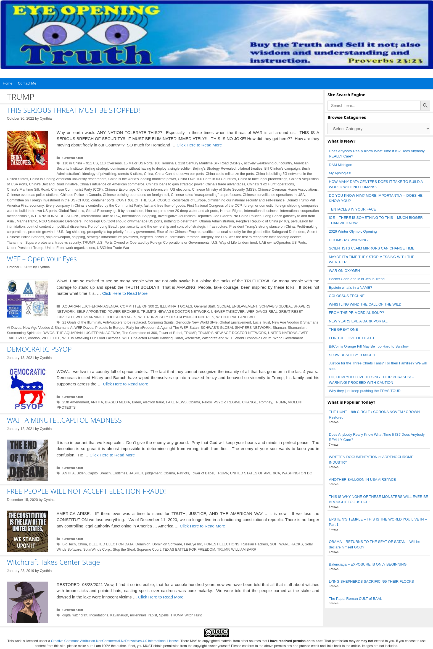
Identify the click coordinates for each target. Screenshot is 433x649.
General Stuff (72, 158)
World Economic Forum (253, 338)
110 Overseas (111, 163)
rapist (153, 615)
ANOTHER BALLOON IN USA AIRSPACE (362, 479)
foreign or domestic (258, 205)
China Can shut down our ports (179, 174)
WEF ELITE (51, 338)
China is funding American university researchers (68, 179)
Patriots (183, 473)
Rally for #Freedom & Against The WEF (157, 327)
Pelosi (207, 402)
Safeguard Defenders (288, 232)
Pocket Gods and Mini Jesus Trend (357, 279)
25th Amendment (75, 402)
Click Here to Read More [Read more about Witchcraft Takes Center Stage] (160, 597)
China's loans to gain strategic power (175, 184)
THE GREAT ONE (343, 329)
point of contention (41, 226)
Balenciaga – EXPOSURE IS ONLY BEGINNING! (368, 564)
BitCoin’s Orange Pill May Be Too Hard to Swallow (369, 346)
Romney (265, 402)
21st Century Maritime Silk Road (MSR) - (210, 163)
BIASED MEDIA (117, 402)
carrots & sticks (130, 174)
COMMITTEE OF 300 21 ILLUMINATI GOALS (156, 306)
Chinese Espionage (120, 189)
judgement (153, 473)
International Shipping (139, 216)
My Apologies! (340, 173)
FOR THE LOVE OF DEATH (351, 338)
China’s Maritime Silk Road (28, 189)
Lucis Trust (261, 322)
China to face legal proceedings (262, 179)
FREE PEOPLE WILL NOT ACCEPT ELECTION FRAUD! (86, 491)
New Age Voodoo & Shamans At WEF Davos (58, 327)
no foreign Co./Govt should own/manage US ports (123, 221)
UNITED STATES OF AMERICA (255, 473)
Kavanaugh (119, 615)
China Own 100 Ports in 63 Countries (207, 179)
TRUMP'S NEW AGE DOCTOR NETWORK (175, 311)
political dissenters (71, 226)
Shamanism (297, 327)
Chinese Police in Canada (80, 195)
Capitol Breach (99, 473)
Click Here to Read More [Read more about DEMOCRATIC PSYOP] (125, 384)
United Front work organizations (70, 248)
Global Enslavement (235, 322)
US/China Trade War (113, 248)
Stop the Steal (124, 549)
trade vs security (68, 242)
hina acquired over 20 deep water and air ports (181, 211)
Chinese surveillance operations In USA (274, 195)
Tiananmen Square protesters (30, 242)
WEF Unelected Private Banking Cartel (152, 338)
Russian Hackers (254, 544)
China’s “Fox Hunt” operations (270, 184)
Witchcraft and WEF (217, 338)
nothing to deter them (180, 221)
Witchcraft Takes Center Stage (53, 562)
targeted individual (154, 237)
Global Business (71, 211)
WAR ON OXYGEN (344, 271)
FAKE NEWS (176, 402)
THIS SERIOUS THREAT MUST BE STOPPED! (73, 110)
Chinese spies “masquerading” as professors (206, 195)
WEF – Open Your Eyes (42, 258)
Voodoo (34, 338)
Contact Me (27, 83)
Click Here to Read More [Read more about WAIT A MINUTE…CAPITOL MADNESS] (112, 455)
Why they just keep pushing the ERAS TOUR (365, 391)
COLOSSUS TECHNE (347, 296)
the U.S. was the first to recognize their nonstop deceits (258, 237)
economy (37, 205)
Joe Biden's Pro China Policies (237, 216)
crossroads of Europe (189, 200)
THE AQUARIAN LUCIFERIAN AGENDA (88, 333)
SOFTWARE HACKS (286, 544)
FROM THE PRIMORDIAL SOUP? (356, 313)
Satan (194, 327)
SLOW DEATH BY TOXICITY (352, 355)
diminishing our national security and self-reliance (246, 200)
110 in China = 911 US (80, 163)
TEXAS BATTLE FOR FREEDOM (189, 549)
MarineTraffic (27, 221)
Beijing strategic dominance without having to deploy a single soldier (138, 168)
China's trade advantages (225, 184)
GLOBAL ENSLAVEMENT (237, 306)
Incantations (98, 615)
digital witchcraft (75, 615)
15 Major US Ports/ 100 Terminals (150, 163)
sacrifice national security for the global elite (236, 232)
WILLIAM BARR (243, 549)
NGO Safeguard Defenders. (60, 221)
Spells (164, 615)
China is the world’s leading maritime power (142, 179)
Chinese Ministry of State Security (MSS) (224, 189)
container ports (102, 200)
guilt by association (128, 211)
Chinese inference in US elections (163, 189)
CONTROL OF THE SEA (136, 200)
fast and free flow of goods (164, 205)
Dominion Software (167, 544)
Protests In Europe (110, 327)
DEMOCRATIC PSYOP (39, 349)
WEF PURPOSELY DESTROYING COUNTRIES (176, 317)
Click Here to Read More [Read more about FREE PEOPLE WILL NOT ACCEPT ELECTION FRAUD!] (202, 526)
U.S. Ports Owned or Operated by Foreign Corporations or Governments (153, 242)
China (148, 174)
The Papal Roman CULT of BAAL (355, 599)
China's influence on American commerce (112, 184)
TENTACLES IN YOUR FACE (352, 209)
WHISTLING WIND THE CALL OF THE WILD (365, 304)
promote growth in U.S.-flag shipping (56, 232)
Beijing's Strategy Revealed (214, 168)
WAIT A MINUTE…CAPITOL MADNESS (64, 420)
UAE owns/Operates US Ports (282, 242)
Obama (194, 402)
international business (261, 211)
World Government (288, 338)
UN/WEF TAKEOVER (228, 311)
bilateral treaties (249, 168)
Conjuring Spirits (161, 322)
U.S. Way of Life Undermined (234, 242)
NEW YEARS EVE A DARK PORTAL (358, 321)
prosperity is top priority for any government (121, 232)
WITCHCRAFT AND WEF (236, 317)
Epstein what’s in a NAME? (350, 287)
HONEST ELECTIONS (221, 544)
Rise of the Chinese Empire (178, 232)
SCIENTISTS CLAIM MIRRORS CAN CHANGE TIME (371, 248)
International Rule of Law (100, 216)
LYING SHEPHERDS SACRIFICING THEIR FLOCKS (371, 581)
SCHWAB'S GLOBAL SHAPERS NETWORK (235, 327)
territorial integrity (200, 237)
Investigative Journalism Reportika (185, 216)
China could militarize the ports (230, 174)
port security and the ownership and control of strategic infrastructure (173, 226)
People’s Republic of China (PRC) (262, 221)
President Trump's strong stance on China (262, 226)
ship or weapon (58, 237)
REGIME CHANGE (242, 402)
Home (7, 83)
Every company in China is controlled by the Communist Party (94, 205)
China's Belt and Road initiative (53, 184)
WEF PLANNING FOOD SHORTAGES (106, 317)
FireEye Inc (193, 544)
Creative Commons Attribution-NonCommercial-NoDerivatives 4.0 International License (115, 641)
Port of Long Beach (103, 226)
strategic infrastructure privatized (112, 237)
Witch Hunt (193, 615)
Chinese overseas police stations (32, 195)
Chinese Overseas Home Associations (288, 189)
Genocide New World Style (197, 322)
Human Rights (231, 211)
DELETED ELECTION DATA (111, 544)
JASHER (136, 473)
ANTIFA (97, 402)
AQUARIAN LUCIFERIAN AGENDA (90, 306)
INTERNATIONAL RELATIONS (55, 216)
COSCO (163, 200)
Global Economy (99, 211)
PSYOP (219, 402)
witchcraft (192, 338)
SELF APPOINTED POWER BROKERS (107, 311)
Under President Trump (25, 248)
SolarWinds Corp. (97, 549)
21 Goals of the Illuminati (81, 322)
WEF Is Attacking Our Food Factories (91, 338)
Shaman (279, 327)
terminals (177, 237)
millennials (138, 615)
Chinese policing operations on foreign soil (136, 195)
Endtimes (120, 473)
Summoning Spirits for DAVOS (31, 333)
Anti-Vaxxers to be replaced (124, 322)
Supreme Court (149, 549)
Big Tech (69, 544)
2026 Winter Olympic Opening (353, 231)
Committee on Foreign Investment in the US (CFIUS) (48, 200)
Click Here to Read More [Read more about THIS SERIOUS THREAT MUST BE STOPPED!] (199, 145)
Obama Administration (216, 221)
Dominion (143, 544)
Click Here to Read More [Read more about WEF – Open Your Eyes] (124, 293)
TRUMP (89, 242)
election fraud (153, 402)
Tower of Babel (170, 333)
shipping (78, 237)
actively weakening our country (268, 163)
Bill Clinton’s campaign (282, 168)
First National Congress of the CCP (214, 205)
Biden (136, 402)
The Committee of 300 (139, 333)
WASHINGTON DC (297, 473)
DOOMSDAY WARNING (348, 240)
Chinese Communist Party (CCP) (77, 189)
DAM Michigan (340, 165)
